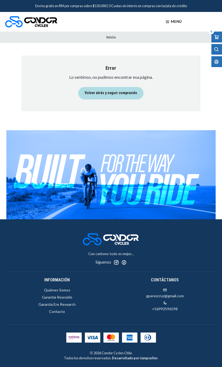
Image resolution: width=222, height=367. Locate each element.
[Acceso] (216, 61)
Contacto (57, 311)
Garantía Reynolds (57, 297)
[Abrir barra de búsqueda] (216, 49)
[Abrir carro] (216, 37)
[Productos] (202, 21)
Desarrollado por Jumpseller (135, 358)
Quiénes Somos (57, 290)
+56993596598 (165, 306)
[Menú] (173, 21)
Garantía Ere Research (57, 304)
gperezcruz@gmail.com (165, 293)
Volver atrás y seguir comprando (111, 93)
